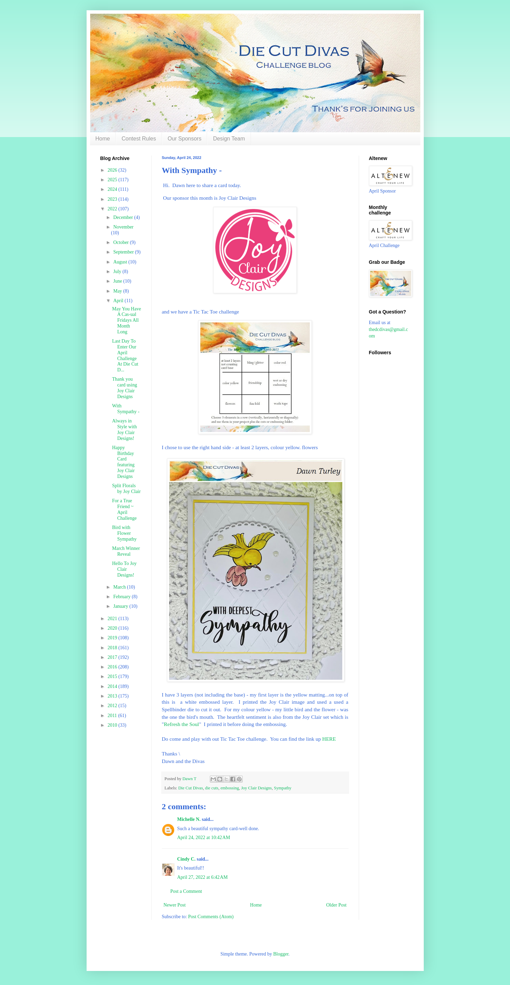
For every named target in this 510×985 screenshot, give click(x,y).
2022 (112, 208)
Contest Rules (139, 138)
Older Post (336, 905)
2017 (112, 657)
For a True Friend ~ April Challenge (124, 509)
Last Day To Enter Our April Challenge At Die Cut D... (125, 355)
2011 (112, 715)
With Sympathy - (125, 408)
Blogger (280, 954)
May (118, 291)
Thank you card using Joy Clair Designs (124, 388)
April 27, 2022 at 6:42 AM (202, 877)
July (118, 271)
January (121, 606)
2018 (112, 647)
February (122, 596)
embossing (229, 788)
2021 (112, 618)
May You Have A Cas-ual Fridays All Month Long (126, 320)
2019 (112, 637)
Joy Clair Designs (256, 788)
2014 (112, 686)
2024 (112, 189)
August (120, 261)
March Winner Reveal (126, 551)
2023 (112, 199)
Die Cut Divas (190, 788)
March (120, 587)
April (119, 300)
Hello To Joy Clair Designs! (124, 569)
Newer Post (175, 905)
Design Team (229, 138)
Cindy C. (186, 859)
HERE (329, 739)
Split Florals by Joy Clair (126, 488)
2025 (112, 179)
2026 (112, 170)
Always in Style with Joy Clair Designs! (124, 429)
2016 (112, 666)
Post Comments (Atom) (211, 916)
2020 (112, 628)
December (123, 217)
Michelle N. (189, 819)
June (118, 281)
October (121, 242)
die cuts (211, 788)
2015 (112, 676)
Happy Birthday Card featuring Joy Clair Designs (123, 462)
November (123, 227)
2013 (112, 696)
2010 (112, 725)
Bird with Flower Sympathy (124, 533)
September (124, 252)
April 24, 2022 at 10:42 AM (203, 837)
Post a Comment (186, 891)
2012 (112, 705)
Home (102, 138)
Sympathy (282, 788)
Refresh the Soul (181, 724)
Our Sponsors (185, 138)
